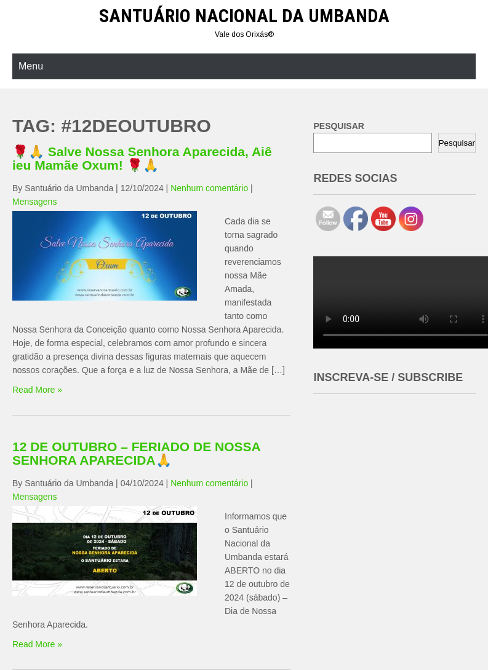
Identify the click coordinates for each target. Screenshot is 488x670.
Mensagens (34, 202)
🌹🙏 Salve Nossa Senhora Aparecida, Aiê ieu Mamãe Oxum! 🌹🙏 (142, 158)
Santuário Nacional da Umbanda (244, 15)
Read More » (37, 390)
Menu (30, 66)
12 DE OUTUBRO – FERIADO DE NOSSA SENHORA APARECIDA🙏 (136, 453)
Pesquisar (457, 143)
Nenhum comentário (209, 188)
